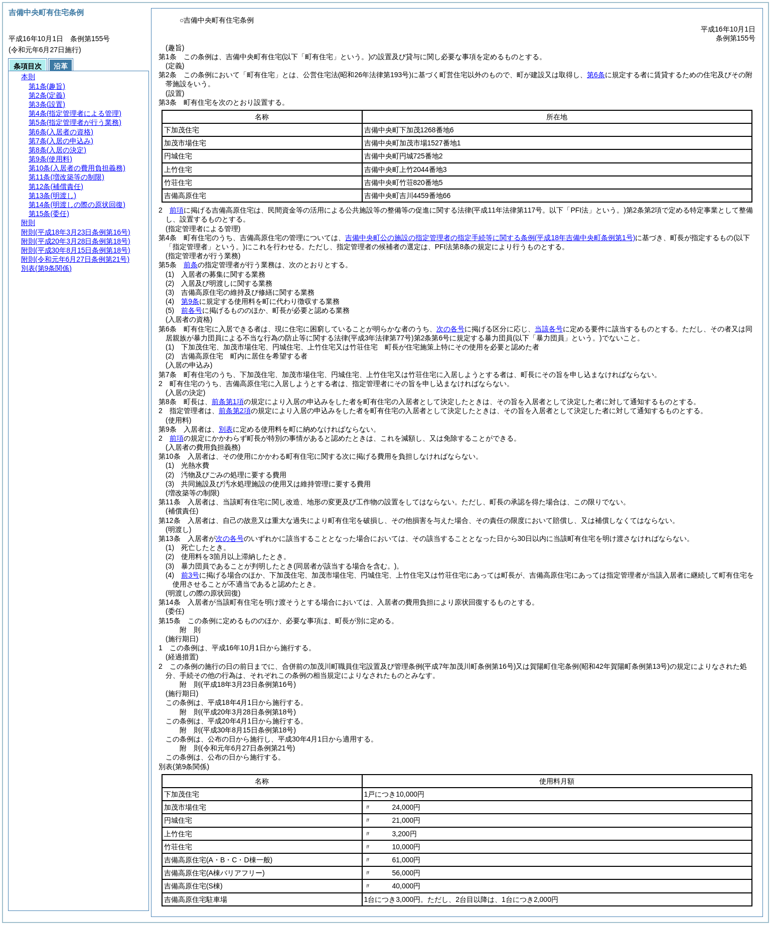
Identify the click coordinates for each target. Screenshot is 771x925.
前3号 (190, 575)
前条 (191, 265)
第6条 (596, 75)
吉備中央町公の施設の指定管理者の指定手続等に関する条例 (490, 238)
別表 (226, 429)
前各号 (191, 310)
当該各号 (549, 329)
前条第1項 (228, 402)
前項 (177, 210)
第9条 (190, 301)
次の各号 (450, 329)
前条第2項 (235, 411)
